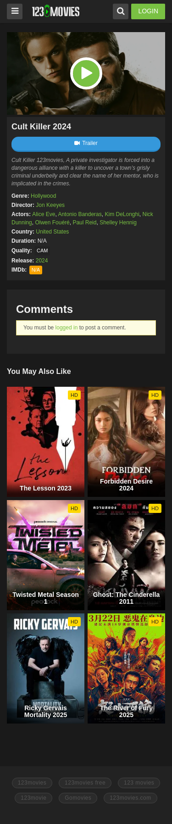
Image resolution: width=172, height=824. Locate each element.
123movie (33, 798)
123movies (32, 782)
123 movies (139, 782)
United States (52, 231)
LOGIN (148, 11)
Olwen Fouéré (52, 222)
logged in (66, 327)
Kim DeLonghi (122, 214)
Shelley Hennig (118, 222)
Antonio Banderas (79, 214)
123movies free (85, 782)
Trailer (86, 143)
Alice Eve (43, 214)
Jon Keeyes (50, 205)
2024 (42, 260)
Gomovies (78, 798)
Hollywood (43, 196)
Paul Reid (84, 222)
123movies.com (130, 798)
